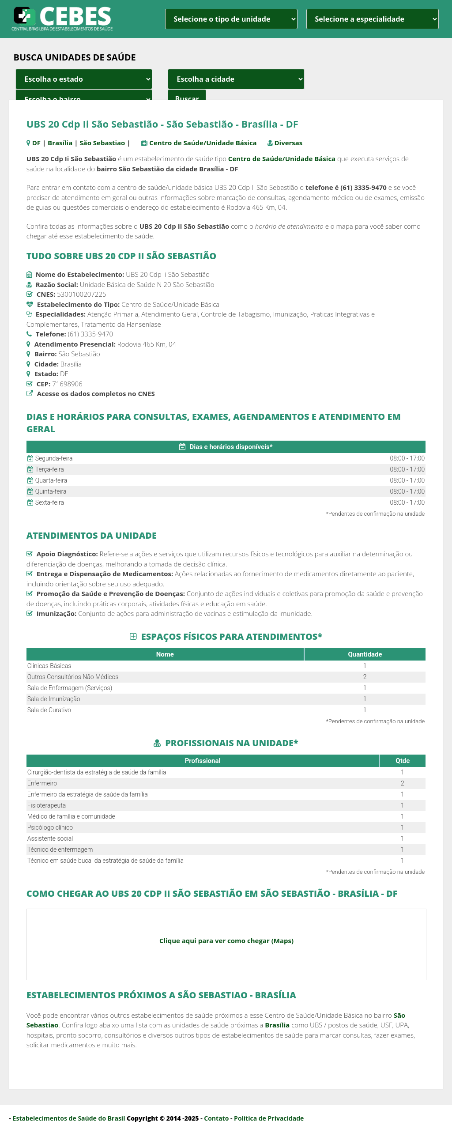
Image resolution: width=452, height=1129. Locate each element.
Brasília (60, 142)
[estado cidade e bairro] (83, 79)
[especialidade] (372, 19)
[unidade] (231, 19)
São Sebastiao (102, 142)
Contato (216, 1118)
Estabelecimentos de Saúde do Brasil (69, 1118)
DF (36, 142)
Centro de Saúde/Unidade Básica (202, 142)
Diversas (288, 142)
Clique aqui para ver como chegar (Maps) (226, 940)
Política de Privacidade (269, 1118)
